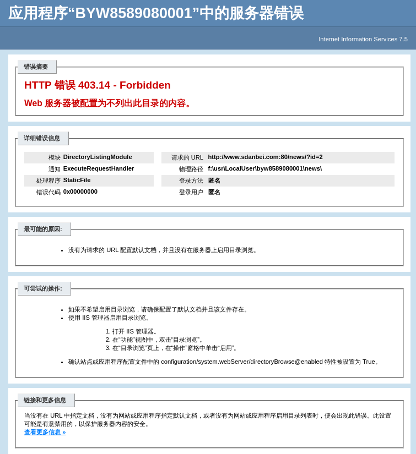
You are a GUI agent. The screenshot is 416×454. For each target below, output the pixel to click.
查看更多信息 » (45, 432)
